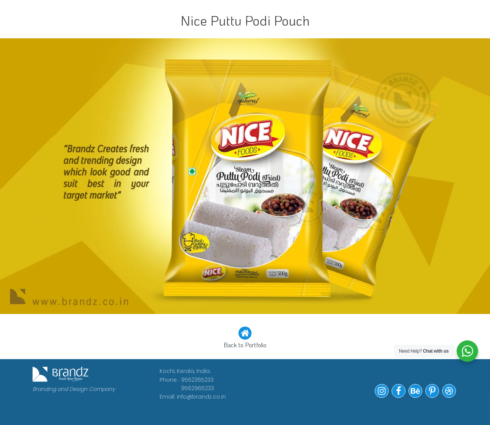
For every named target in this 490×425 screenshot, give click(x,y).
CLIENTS (183, 16)
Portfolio (298, 16)
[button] (245, 338)
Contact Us (351, 21)
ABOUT (142, 16)
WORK (106, 16)
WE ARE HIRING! (238, 21)
